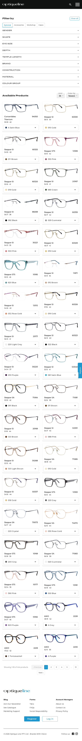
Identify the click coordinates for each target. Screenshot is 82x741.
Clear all (74, 18)
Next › (41, 673)
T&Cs (32, 704)
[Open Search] (70, 4)
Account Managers (64, 700)
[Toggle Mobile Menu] (77, 4)
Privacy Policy (62, 711)
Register (32, 719)
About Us (60, 704)
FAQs (32, 708)
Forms (32, 700)
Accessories (19, 25)
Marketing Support (12, 711)
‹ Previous (37, 667)
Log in (50, 719)
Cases (41, 25)
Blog (6, 700)
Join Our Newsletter (12, 704)
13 (75, 667)
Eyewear (7, 25)
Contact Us (60, 708)
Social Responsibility (38, 711)
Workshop (31, 25)
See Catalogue (10, 708)
